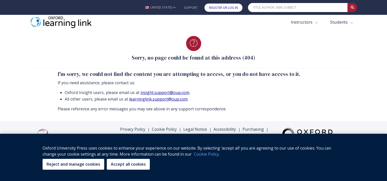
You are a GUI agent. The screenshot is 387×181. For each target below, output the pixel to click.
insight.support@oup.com (164, 92)
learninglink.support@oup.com (158, 99)
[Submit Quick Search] (352, 7)
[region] (193, 157)
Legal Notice (195, 129)
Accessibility (225, 129)
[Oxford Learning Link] (67, 22)
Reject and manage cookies (73, 164)
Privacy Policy (132, 129)
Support (191, 8)
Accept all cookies (128, 164)
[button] (160, 7)
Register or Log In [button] (223, 8)
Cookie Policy (164, 129)
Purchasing (253, 129)
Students (339, 22)
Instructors (302, 22)
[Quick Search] (298, 7)
